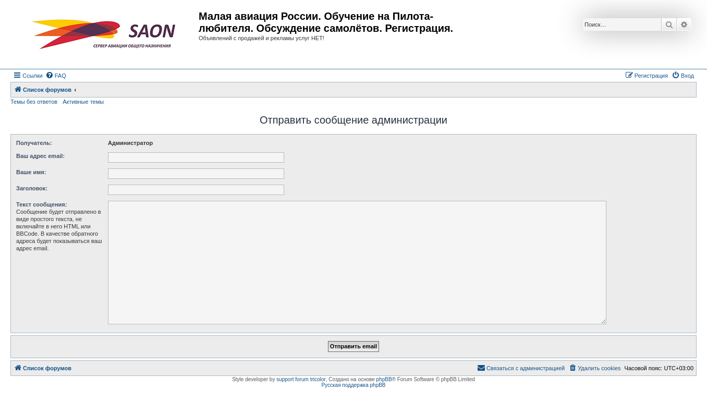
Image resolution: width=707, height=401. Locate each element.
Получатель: (34, 143)
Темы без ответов (33, 102)
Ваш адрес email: (40, 156)
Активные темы (83, 102)
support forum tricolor (300, 379)
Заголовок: (31, 188)
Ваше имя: (31, 172)
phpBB (384, 379)
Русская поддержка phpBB (353, 385)
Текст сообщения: (41, 204)
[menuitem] (55, 75)
